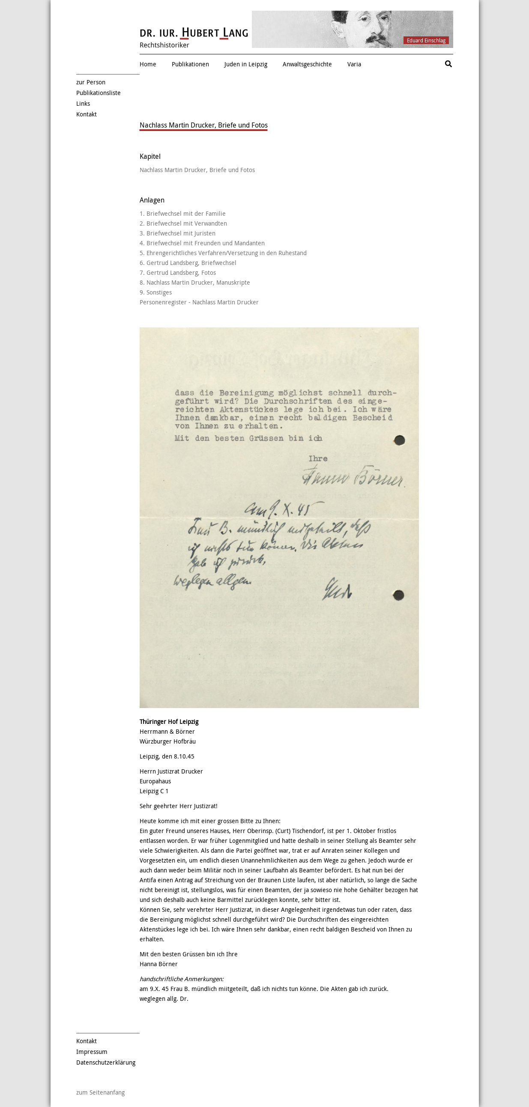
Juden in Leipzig (245, 64)
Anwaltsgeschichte (307, 64)
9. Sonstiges (156, 292)
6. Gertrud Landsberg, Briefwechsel (188, 263)
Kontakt (86, 114)
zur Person (90, 82)
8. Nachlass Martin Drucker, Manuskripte (195, 282)
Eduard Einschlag (426, 40)
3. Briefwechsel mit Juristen (177, 233)
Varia (354, 64)
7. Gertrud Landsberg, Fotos (178, 272)
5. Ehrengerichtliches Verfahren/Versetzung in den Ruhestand (223, 253)
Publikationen (190, 64)
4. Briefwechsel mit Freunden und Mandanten (202, 243)
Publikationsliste (98, 93)
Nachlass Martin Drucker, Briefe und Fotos (197, 170)
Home (148, 64)
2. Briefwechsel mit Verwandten (183, 223)
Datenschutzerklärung (105, 1062)
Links (83, 103)
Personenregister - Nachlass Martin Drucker (199, 302)
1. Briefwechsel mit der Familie (183, 213)
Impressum (92, 1051)
